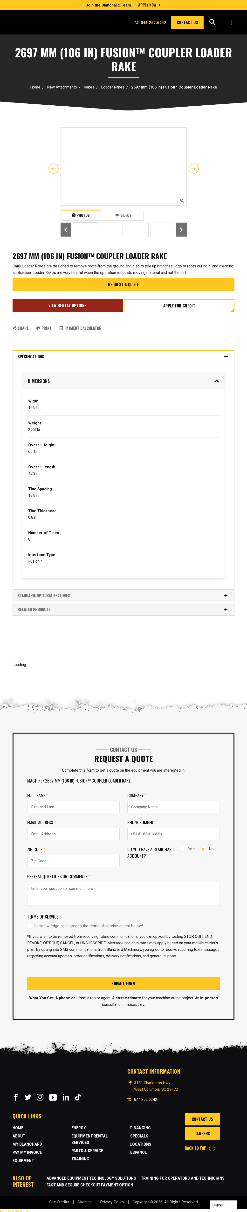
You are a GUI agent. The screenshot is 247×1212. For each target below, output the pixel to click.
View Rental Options (67, 304)
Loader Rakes (112, 87)
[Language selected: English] (223, 1206)
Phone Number (141, 820)
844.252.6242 (150, 22)
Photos (80, 215)
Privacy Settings (15, 1209)
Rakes (89, 87)
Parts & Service (87, 1148)
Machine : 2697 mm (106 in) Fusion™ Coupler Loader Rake (78, 778)
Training (80, 1156)
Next (194, 168)
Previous (53, 168)
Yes (187, 846)
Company (136, 793)
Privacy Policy (112, 1199)
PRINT (44, 326)
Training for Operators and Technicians (183, 1175)
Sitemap (85, 1199)
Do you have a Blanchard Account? (150, 850)
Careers (202, 1131)
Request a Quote (123, 284)
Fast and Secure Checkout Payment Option (90, 1182)
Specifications (123, 354)
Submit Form (123, 981)
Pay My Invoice (27, 1149)
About (19, 1133)
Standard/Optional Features (123, 593)
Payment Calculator (80, 326)
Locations (140, 1141)
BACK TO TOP (200, 1146)
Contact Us (187, 22)
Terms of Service (44, 914)
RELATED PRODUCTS (123, 607)
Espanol (138, 1149)
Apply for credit (180, 304)
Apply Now (147, 5)
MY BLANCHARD (27, 1141)
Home (35, 87)
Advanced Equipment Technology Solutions (91, 1175)
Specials (139, 1133)
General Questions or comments (58, 874)
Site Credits (59, 1199)
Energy (78, 1125)
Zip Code (36, 847)
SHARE (21, 326)
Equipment (23, 1158)
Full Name (37, 793)
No (207, 846)
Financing (140, 1125)
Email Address (41, 820)
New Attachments (62, 87)
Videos (123, 215)
